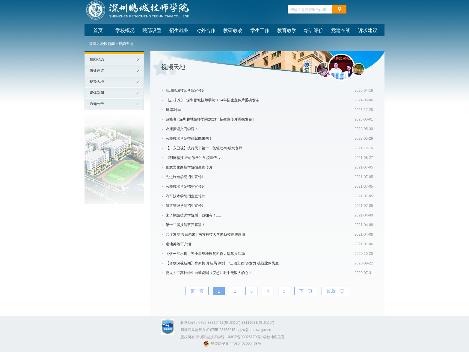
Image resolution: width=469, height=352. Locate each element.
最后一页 (335, 291)
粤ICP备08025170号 (243, 337)
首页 (92, 44)
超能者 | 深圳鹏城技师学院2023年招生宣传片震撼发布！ (211, 119)
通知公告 (97, 104)
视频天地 (126, 44)
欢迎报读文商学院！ (182, 129)
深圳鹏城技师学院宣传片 (185, 90)
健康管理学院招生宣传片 (185, 206)
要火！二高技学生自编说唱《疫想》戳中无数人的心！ (209, 273)
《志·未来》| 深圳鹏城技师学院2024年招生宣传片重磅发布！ (214, 100)
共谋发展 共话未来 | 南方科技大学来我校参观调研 (205, 234)
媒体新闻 (97, 93)
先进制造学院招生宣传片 (185, 177)
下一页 (306, 291)
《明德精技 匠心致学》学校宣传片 (193, 158)
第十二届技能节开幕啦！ (185, 225)
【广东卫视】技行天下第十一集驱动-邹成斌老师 (204, 148)
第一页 (197, 291)
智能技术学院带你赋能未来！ (189, 138)
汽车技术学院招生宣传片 (185, 196)
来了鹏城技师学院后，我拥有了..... (193, 215)
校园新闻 (107, 44)
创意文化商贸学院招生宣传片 (189, 167)
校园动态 (97, 59)
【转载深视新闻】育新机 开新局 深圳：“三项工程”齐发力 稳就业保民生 (222, 263)
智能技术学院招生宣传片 (185, 186)
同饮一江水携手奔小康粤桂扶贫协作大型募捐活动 (205, 254)
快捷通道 (97, 70)
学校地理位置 (274, 337)
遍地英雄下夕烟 (178, 244)
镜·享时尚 (173, 110)
